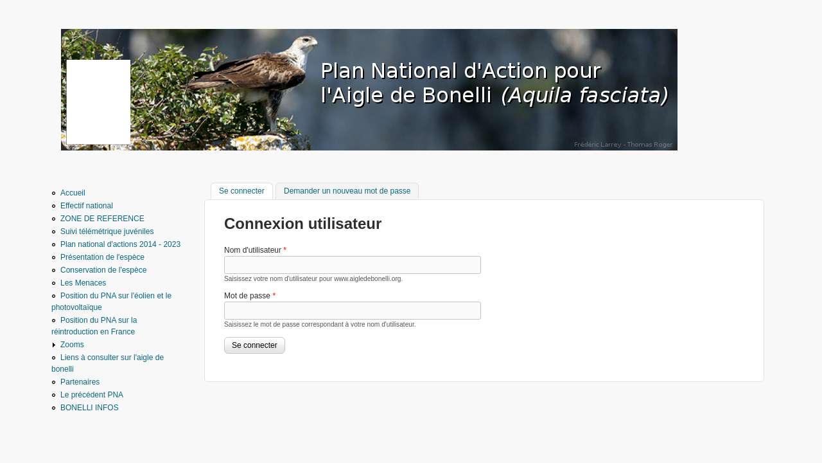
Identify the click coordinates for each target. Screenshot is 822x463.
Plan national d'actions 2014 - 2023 (120, 244)
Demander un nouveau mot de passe (347, 190)
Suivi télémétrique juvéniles (106, 231)
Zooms (72, 344)
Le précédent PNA (91, 394)
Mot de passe (249, 295)
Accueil (72, 192)
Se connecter (246, 190)
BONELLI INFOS (89, 407)
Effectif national (86, 205)
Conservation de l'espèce (103, 270)
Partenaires (80, 381)
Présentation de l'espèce (102, 257)
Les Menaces (83, 282)
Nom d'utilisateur (255, 250)
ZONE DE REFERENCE (102, 218)
